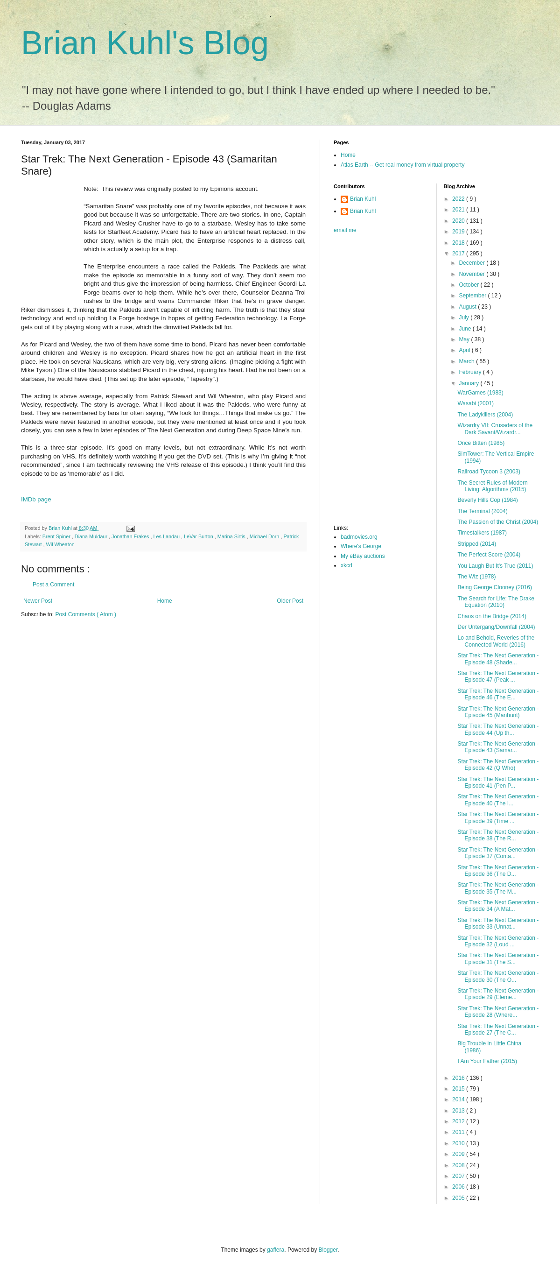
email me (345, 230)
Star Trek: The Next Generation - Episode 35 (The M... (498, 888)
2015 (459, 1088)
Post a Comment (53, 584)
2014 (459, 1099)
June (465, 328)
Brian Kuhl (363, 199)
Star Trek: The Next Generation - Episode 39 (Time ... (498, 817)
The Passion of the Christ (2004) (497, 522)
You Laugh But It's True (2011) (495, 566)
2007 (459, 1176)
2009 (459, 1154)
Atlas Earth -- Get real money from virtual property (402, 165)
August (468, 306)
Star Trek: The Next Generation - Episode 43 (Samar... (498, 747)
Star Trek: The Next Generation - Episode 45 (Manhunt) (498, 712)
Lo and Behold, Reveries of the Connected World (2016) (495, 641)
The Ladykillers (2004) (485, 414)
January (469, 383)
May (465, 339)
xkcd (346, 565)
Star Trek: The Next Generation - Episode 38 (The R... (498, 835)
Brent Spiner (57, 536)
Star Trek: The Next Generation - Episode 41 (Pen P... (498, 782)
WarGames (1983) (480, 392)
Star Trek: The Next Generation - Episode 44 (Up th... (498, 729)
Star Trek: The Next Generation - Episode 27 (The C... (498, 1029)
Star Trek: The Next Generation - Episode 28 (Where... (498, 1011)
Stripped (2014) (476, 544)
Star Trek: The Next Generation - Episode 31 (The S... (498, 958)
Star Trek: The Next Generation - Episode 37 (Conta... (498, 852)
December (472, 263)
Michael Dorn (265, 536)
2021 (459, 209)
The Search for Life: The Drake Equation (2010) (495, 601)
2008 (459, 1165)
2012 (459, 1121)
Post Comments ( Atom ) (85, 614)
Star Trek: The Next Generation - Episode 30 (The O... (498, 976)
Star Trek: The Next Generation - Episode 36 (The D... (498, 870)
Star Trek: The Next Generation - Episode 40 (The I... (498, 799)
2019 (459, 231)
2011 (459, 1132)
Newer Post (37, 601)
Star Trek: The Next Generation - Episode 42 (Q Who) (498, 764)
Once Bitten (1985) (480, 443)
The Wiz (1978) (476, 576)
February (471, 372)
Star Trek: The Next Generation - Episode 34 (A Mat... (498, 905)
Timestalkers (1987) (482, 532)
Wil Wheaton (60, 544)
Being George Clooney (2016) (494, 587)
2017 (459, 253)
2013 (459, 1110)
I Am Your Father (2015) (487, 1061)
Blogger (328, 1250)
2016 (459, 1078)
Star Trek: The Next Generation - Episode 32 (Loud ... (498, 941)
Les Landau (167, 536)
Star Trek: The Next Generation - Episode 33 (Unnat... (498, 923)
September (473, 295)
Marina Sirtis (232, 536)
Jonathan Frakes (131, 536)
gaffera (275, 1250)
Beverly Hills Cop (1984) (487, 500)
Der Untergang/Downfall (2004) (496, 627)
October (469, 285)
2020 (459, 221)
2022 (459, 199)
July (464, 317)
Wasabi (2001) (475, 403)
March (467, 361)
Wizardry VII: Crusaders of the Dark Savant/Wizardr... (494, 428)
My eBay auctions (363, 556)
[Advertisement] (371, 382)
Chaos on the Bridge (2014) (491, 616)
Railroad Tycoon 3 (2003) (488, 471)
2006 (459, 1186)
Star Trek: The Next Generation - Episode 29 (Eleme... (498, 993)
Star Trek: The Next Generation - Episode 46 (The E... (498, 694)
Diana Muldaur (92, 536)
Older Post (290, 601)
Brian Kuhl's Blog (145, 43)
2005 (459, 1198)
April (465, 350)
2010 (459, 1143)
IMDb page (36, 499)
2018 (459, 243)
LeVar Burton (199, 536)
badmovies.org (359, 537)
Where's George (361, 546)
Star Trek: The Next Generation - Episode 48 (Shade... (498, 658)
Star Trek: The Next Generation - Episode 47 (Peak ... (498, 676)
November (472, 274)
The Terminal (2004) (482, 511)
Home (164, 601)
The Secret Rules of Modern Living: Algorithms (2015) (492, 486)
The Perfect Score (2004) (488, 554)
